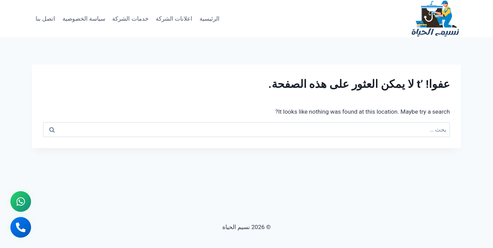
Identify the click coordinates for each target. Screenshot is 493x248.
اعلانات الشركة (174, 18)
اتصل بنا (45, 18)
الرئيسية (210, 18)
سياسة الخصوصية (83, 18)
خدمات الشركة (130, 18)
